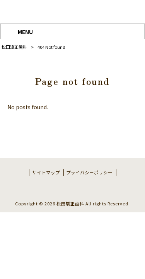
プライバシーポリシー (89, 172)
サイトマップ (46, 172)
